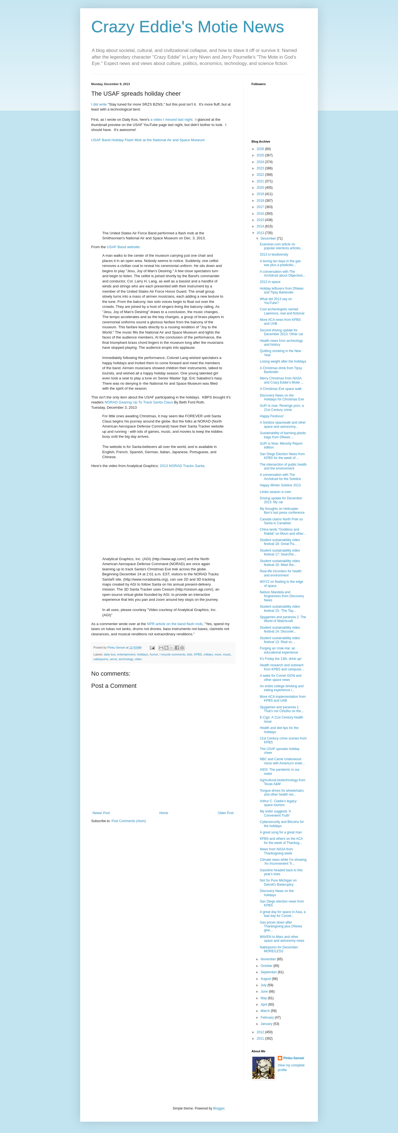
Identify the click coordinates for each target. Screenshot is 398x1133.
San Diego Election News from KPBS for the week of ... (282, 456)
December (269, 238)
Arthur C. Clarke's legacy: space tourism (278, 803)
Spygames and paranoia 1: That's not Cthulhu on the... (282, 709)
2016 (261, 214)
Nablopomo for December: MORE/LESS (279, 949)
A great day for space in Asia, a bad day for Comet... (282, 914)
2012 (261, 1032)
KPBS (198, 654)
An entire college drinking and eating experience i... (281, 688)
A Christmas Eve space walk (281, 389)
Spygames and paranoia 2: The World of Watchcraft (283, 619)
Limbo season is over (275, 492)
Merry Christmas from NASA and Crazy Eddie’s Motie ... (281, 380)
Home (163, 813)
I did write (99, 104)
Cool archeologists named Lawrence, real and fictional (282, 311)
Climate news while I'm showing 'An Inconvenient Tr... (283, 862)
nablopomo (100, 659)
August (266, 979)
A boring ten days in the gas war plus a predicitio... (280, 263)
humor (154, 654)
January (267, 1024)
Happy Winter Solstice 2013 (280, 485)
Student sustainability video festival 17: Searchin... (280, 552)
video (138, 659)
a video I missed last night (171, 119)
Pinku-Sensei (293, 1058)
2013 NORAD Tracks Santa (182, 466)
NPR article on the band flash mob (175, 624)
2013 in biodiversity (274, 254)
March (266, 1011)
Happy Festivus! (272, 416)
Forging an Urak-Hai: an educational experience (279, 650)
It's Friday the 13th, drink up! (281, 659)
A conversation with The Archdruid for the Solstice (280, 477)
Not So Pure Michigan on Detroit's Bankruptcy (278, 882)
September (269, 972)
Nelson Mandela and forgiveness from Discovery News (282, 596)
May (264, 998)
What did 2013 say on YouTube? (276, 301)
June (265, 991)
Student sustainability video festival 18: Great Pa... (280, 542)
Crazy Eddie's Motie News (187, 26)
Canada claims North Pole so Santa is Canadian (281, 521)
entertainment (126, 654)
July (264, 985)
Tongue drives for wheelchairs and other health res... (282, 792)
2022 (261, 175)
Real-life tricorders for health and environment (281, 573)
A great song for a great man (281, 832)
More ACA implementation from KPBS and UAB (283, 698)
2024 (261, 162)
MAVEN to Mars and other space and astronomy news (282, 939)
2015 (261, 220)
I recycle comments (172, 654)
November (269, 959)
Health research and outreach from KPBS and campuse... (282, 667)
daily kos (110, 654)
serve (113, 659)
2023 (261, 168)
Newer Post (101, 813)
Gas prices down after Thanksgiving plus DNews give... (281, 926)
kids (189, 654)
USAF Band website (123, 247)
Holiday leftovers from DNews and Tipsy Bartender (281, 290)
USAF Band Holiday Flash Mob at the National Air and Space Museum (148, 140)
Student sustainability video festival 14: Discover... (280, 629)
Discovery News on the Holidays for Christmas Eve (282, 397)
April (264, 1004)
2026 (261, 149)
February (268, 1017)
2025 (261, 155)
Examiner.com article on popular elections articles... (281, 246)
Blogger (218, 1108)
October (267, 966)
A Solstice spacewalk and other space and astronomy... (283, 424)
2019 (261, 194)
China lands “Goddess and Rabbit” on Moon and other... (283, 531)
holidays (142, 654)
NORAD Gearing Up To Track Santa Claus (138, 402)
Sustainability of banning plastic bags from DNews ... (283, 435)
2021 (261, 181)
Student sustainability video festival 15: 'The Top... (280, 608)
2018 (261, 201)
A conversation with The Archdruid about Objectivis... (282, 273)
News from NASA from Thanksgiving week (276, 851)
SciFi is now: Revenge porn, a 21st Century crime (282, 407)
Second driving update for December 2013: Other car (281, 332)
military (208, 654)
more (217, 654)
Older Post (226, 813)
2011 (261, 1038)
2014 (261, 226)
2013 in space (270, 282)
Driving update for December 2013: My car (281, 500)
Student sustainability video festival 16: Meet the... (280, 563)
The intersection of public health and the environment (283, 466)
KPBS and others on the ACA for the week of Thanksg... (281, 840)
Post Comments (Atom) (128, 821)
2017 (261, 207)
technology (126, 659)
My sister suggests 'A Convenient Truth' (275, 813)
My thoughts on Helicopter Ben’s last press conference (282, 511)
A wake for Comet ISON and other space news (281, 677)
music (227, 654)
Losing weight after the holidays (283, 361)
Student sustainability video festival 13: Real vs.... (280, 640)
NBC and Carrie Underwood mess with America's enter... (282, 761)
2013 (261, 233)
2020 (261, 188)
